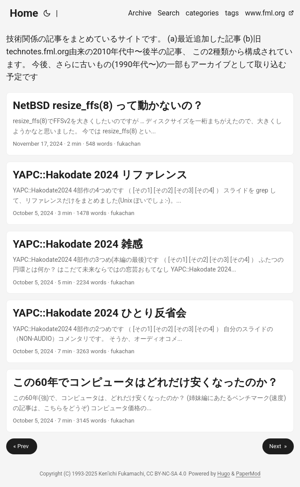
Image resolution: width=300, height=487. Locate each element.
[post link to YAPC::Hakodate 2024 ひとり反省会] (150, 331)
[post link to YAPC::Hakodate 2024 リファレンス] (150, 193)
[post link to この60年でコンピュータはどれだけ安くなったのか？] (150, 401)
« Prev (21, 446)
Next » (278, 446)
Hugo (223, 474)
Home (24, 13)
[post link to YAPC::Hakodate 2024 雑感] (150, 262)
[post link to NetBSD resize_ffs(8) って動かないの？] (150, 124)
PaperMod (248, 474)
